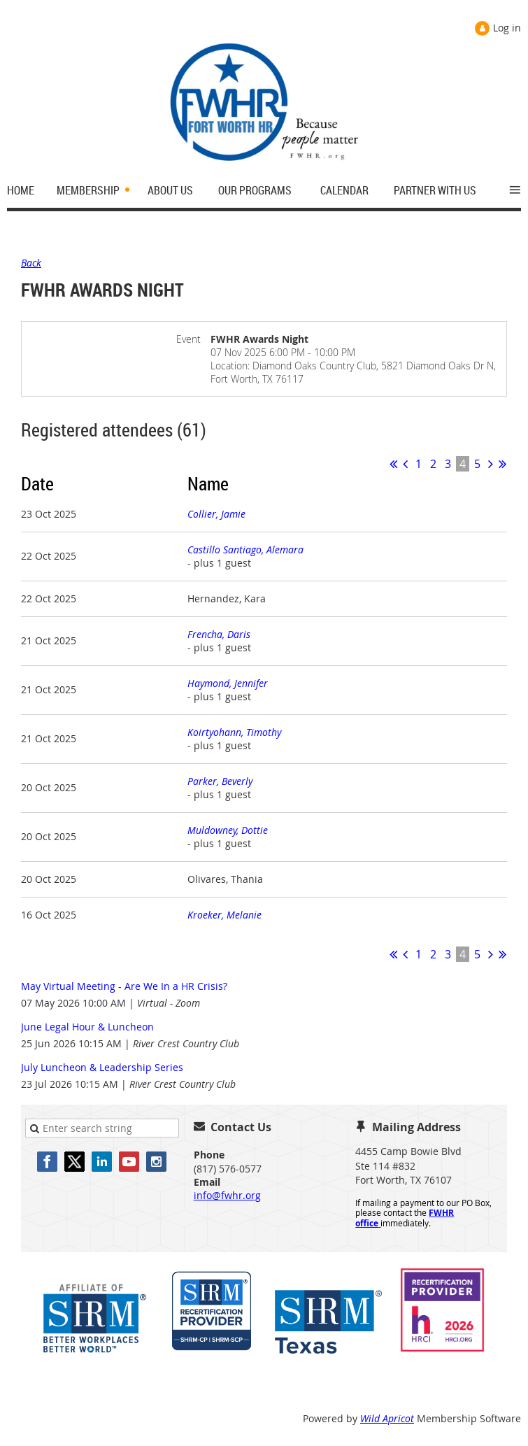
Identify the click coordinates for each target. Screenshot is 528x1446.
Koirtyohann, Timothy (234, 732)
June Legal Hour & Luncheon (87, 1026)
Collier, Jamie (216, 513)
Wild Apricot (387, 1418)
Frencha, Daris (218, 634)
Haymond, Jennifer (227, 683)
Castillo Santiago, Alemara (245, 549)
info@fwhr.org (227, 1195)
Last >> (502, 464)
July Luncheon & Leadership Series (102, 1067)
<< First (393, 464)
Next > (490, 464)
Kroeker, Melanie (224, 914)
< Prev (405, 464)
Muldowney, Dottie (227, 830)
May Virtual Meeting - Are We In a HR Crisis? (124, 986)
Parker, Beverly (219, 781)
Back (31, 262)
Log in (507, 27)
